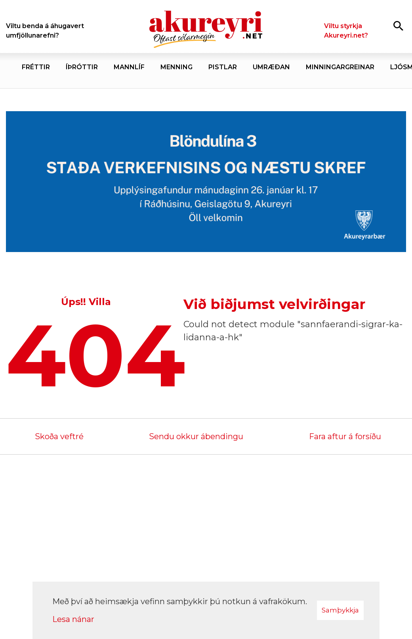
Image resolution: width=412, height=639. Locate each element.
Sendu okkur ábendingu (196, 436)
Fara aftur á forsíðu (345, 436)
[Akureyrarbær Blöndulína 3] (206, 182)
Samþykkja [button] (340, 610)
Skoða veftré (59, 436)
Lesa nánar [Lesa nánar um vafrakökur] (73, 619)
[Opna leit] (398, 25)
